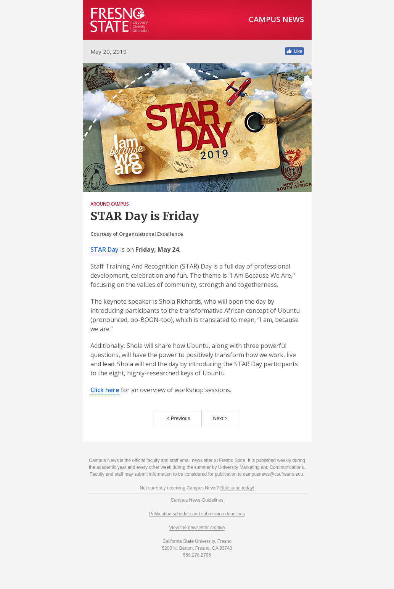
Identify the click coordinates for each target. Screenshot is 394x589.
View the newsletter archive (197, 527)
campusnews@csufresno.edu (273, 474)
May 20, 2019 (108, 51)
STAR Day (104, 249)
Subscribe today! (237, 488)
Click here (104, 390)
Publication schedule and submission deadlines (197, 514)
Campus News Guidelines (196, 500)
